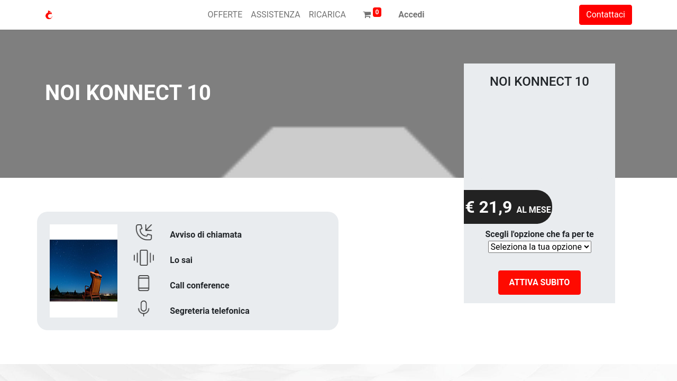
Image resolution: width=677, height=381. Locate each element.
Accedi (411, 15)
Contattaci (605, 15)
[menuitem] (225, 14)
